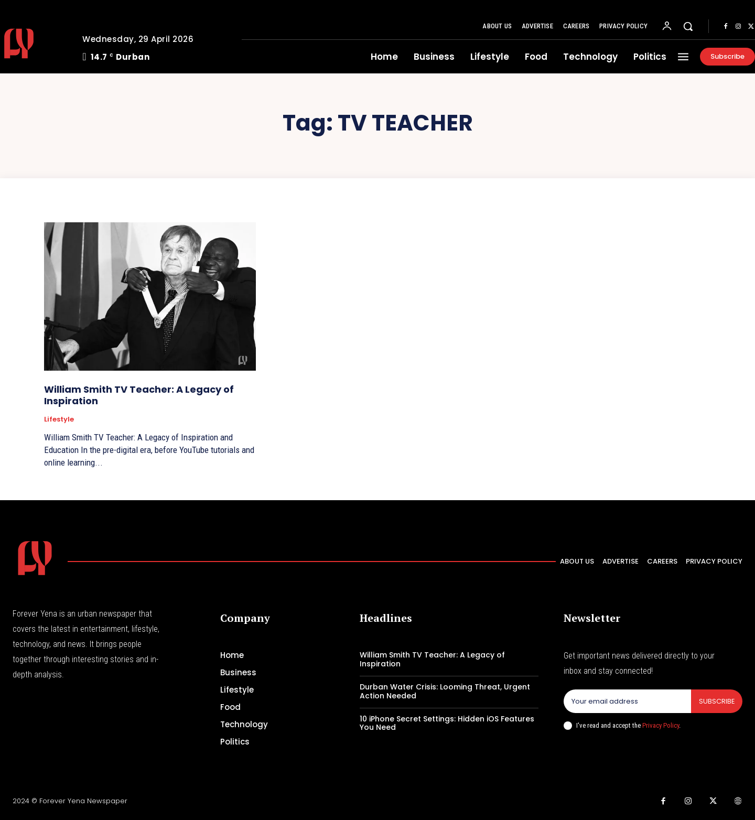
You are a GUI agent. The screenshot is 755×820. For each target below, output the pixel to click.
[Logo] (35, 558)
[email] (627, 701)
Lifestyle (59, 419)
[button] (687, 26)
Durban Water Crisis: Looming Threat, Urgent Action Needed (445, 691)
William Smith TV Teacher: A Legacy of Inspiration (139, 395)
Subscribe (716, 701)
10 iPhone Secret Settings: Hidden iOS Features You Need (447, 723)
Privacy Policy (660, 725)
